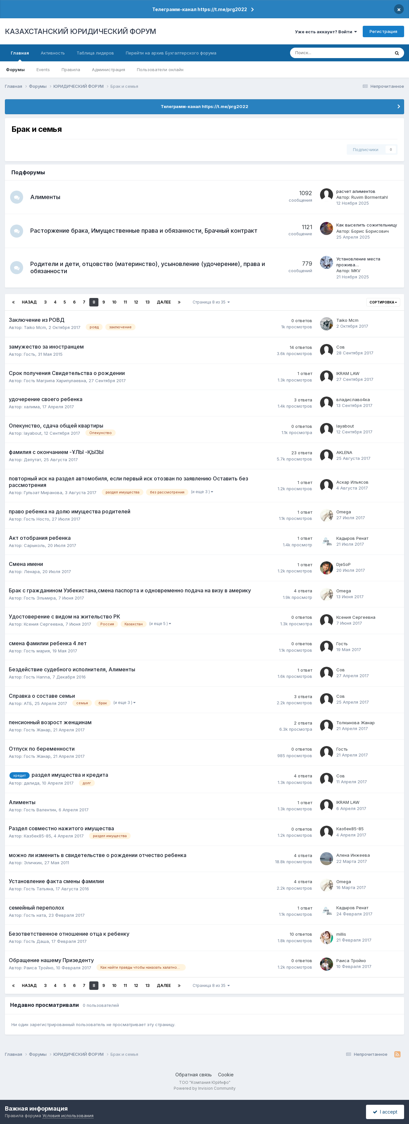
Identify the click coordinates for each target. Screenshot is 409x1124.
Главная (20, 55)
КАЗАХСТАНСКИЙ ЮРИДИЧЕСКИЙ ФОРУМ (80, 31)
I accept (385, 1112)
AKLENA (344, 452)
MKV (355, 270)
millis (341, 934)
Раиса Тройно (38, 967)
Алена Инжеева (353, 855)
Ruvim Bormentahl (369, 197)
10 (114, 302)
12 (136, 302)
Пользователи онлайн (160, 69)
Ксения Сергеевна (43, 624)
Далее (164, 302)
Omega (343, 511)
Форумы (15, 69)
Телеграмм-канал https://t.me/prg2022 (199, 9)
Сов (340, 347)
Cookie (226, 1074)
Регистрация (383, 31)
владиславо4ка (353, 399)
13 (147, 302)
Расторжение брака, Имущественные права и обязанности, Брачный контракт (143, 230)
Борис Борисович (370, 231)
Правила (71, 69)
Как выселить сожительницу (366, 224)
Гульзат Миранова (43, 492)
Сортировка (383, 302)
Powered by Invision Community (205, 1088)
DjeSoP (343, 564)
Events (43, 69)
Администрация (108, 69)
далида (31, 783)
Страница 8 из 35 (211, 302)
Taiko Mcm (35, 327)
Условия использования (68, 1115)
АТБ (28, 703)
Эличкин (33, 862)
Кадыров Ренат (352, 538)
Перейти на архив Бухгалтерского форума (171, 52)
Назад (29, 302)
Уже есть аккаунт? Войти (326, 31)
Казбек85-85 (37, 835)
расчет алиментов (355, 191)
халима (32, 406)
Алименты (45, 197)
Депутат (32, 459)
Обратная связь (193, 1074)
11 (125, 302)
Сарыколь (34, 545)
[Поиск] (318, 53)
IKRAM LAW (347, 373)
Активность (53, 52)
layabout (32, 433)
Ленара (32, 571)
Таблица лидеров (95, 52)
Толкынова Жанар (355, 722)
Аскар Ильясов (352, 482)
